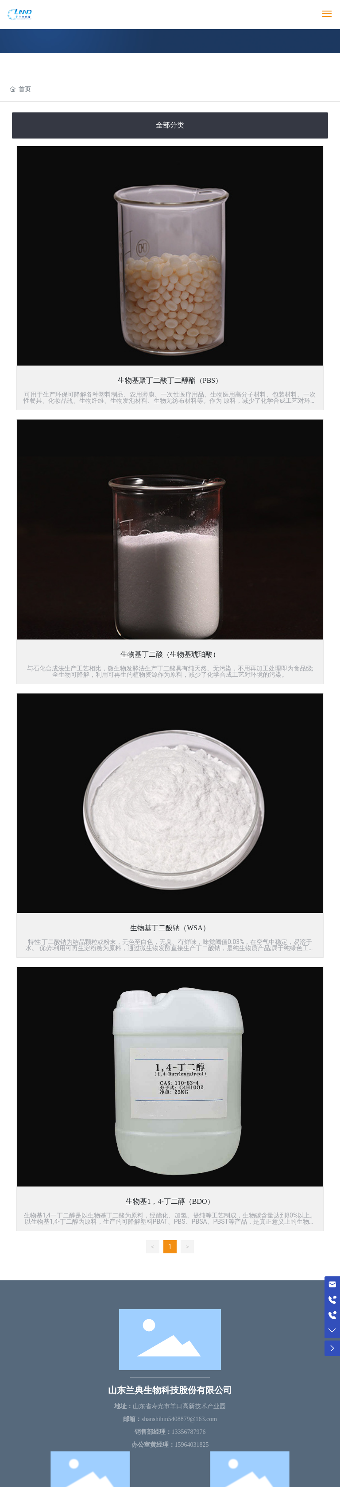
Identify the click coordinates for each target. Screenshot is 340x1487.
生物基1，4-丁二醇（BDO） (170, 1201)
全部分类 (170, 125)
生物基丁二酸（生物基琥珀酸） (170, 654)
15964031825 (192, 1444)
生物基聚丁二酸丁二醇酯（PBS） (170, 380)
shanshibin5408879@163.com (179, 1419)
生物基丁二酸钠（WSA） (170, 928)
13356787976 (189, 1432)
